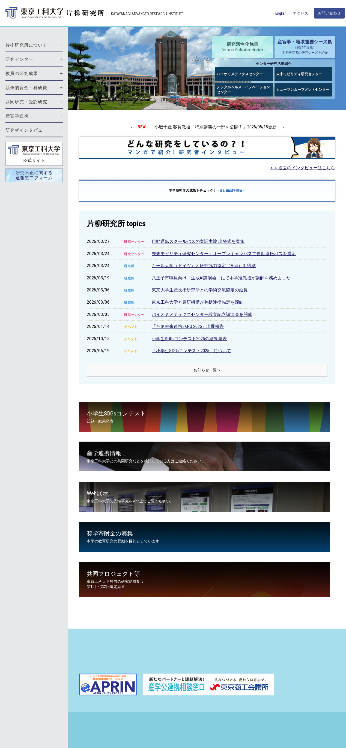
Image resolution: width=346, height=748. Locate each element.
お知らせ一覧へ (207, 370)
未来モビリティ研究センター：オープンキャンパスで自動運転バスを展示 (224, 253)
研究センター (19, 59)
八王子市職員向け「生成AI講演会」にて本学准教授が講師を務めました (221, 277)
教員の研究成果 (21, 73)
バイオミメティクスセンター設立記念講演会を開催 (202, 314)
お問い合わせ (329, 13)
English (281, 13)
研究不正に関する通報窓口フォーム (34, 175)
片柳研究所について (26, 45)
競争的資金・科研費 (26, 87)
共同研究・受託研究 (26, 101)
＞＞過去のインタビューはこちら (302, 167)
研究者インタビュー (26, 130)
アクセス (300, 13)
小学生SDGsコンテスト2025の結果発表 (189, 338)
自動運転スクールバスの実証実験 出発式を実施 (198, 241)
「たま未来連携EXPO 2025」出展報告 (188, 326)
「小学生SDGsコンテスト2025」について (191, 350)
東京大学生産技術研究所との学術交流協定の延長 (200, 289)
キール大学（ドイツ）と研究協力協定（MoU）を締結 (204, 265)
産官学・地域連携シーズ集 (305, 47)
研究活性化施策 (243, 47)
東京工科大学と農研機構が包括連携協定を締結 (197, 302)
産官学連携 (17, 116)
